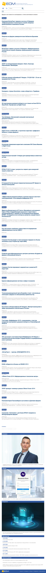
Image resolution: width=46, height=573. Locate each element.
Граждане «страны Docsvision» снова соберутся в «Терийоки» (21, 91)
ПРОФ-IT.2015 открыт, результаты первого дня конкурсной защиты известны (20, 170)
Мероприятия (5, 113)
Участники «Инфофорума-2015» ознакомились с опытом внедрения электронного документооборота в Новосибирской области (21, 322)
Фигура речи (5, 141)
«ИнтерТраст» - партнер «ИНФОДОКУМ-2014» (16, 352)
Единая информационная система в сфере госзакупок (18, 281)
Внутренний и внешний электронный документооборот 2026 (16, 548)
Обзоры (4, 468)
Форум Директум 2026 (8, 539)
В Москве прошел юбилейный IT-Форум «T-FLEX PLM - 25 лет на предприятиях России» (21, 78)
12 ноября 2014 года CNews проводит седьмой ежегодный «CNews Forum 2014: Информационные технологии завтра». (20, 380)
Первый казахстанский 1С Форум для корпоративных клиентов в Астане (22, 156)
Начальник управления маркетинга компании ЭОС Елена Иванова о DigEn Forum (22, 145)
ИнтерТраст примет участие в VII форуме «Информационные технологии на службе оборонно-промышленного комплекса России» (20, 50)
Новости (4, 18)
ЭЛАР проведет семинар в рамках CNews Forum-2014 (18, 388)
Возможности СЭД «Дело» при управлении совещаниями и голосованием (19, 542)
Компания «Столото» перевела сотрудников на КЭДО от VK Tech (17, 562)
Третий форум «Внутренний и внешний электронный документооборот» (18, 117)
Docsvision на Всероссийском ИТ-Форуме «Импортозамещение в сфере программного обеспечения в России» (22, 307)
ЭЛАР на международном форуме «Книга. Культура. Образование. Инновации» (18, 64)
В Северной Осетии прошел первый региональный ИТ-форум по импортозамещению (21, 183)
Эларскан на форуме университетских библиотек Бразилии (20, 36)
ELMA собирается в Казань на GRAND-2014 (15, 364)
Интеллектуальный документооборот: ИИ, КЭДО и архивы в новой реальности (20, 555)
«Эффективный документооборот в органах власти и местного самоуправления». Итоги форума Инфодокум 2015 (21, 197)
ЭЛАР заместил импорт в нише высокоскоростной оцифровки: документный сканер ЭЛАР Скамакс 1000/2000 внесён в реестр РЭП (23, 565)
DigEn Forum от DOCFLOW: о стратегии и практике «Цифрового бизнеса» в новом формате (21, 131)
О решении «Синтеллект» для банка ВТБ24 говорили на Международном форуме (19, 413)
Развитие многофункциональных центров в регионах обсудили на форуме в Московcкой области (22, 254)
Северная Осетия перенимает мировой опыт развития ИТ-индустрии (19, 267)
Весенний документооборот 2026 (10, 545)
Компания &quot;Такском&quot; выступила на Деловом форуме (21, 400)
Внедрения (5, 501)
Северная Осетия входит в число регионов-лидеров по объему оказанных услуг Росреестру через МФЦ (21, 240)
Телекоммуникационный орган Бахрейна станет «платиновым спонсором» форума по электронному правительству (21, 293)
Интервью (4, 434)
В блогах (4, 225)
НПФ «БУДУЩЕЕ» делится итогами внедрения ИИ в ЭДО (15, 560)
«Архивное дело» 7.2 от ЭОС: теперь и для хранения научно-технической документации (22, 499)
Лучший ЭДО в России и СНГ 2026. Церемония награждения (16, 552)
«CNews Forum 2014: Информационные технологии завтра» (20, 376)
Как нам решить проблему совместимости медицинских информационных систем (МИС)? (19, 229)
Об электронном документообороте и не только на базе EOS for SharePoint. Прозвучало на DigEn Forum (21, 104)
